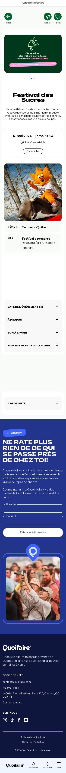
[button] (31, 78)
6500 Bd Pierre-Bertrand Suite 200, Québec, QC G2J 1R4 (31, 695)
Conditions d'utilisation (33, 742)
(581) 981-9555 (11, 687)
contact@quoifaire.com (17, 681)
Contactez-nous (12, 702)
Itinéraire (27, 247)
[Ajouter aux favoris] (58, 18)
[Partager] (48, 18)
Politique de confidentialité (33, 737)
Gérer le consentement (33, 2)
